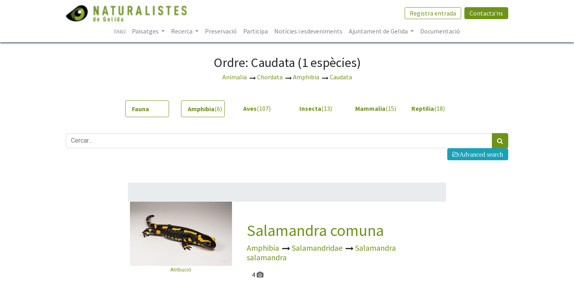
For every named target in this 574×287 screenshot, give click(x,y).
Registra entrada (433, 13)
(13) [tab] (315, 108)
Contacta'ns (486, 13)
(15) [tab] (374, 108)
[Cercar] (500, 140)
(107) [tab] (257, 108)
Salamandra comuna (315, 230)
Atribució (180, 270)
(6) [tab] (205, 109)
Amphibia (264, 248)
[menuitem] (120, 31)
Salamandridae (318, 248)
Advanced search (481, 154)
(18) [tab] (428, 108)
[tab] (147, 108)
